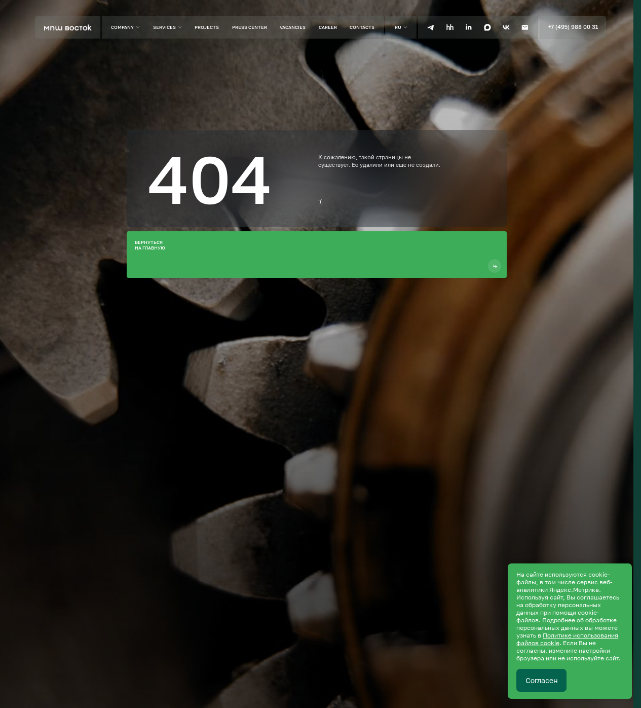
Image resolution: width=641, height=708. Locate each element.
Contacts (362, 27)
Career (328, 27)
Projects (207, 27)
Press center (249, 27)
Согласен (541, 680)
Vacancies (293, 27)
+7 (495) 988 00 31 (573, 27)
